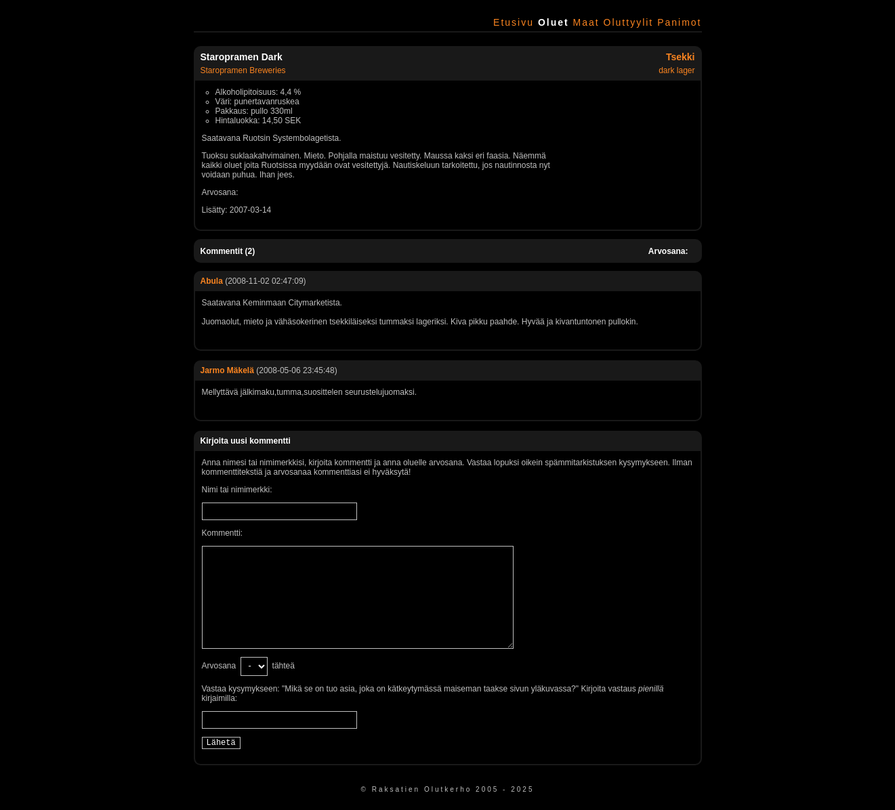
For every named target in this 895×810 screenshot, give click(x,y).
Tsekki (680, 56)
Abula (212, 281)
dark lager (676, 70)
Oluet (553, 22)
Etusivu (513, 22)
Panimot (679, 22)
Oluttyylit (629, 22)
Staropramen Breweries (243, 70)
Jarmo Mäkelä (227, 370)
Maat (586, 22)
